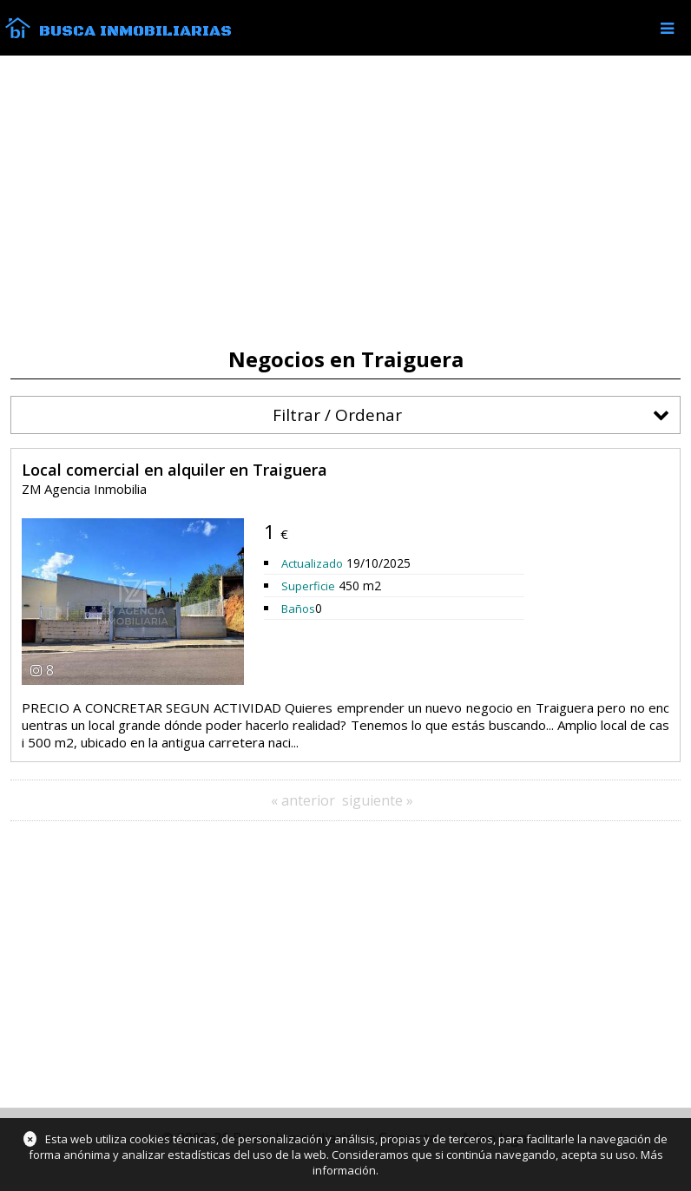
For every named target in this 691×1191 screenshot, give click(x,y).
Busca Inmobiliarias (135, 31)
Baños (298, 608)
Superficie (308, 586)
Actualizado (312, 563)
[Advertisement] (345, 201)
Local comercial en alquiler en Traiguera (174, 469)
